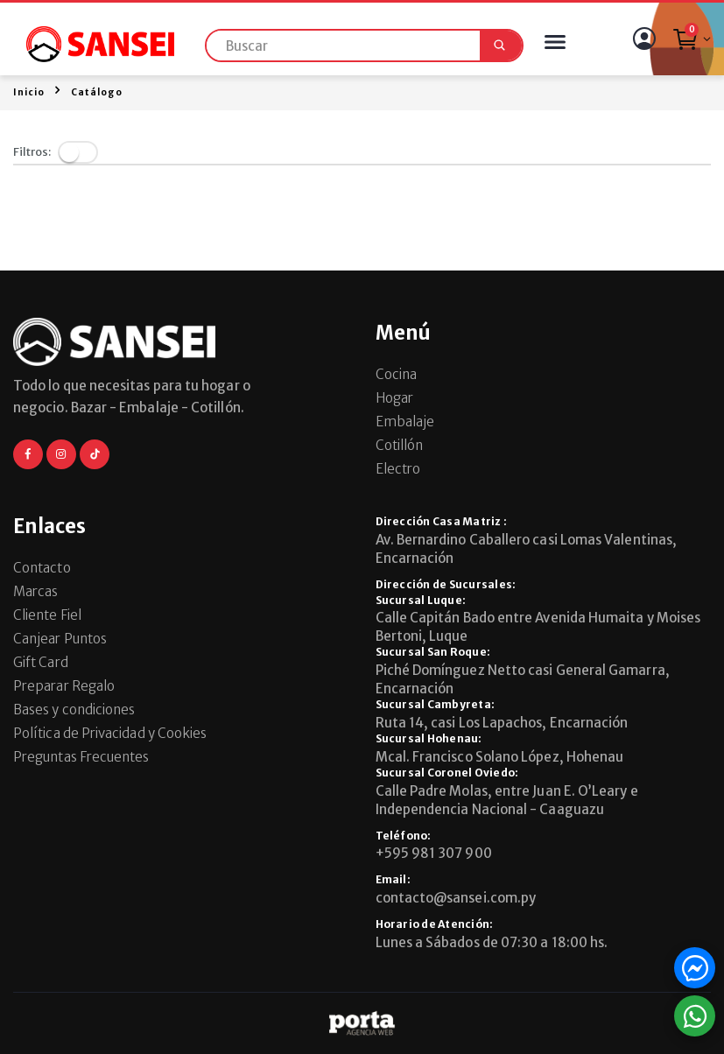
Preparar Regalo (64, 686)
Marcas (35, 591)
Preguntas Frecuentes (81, 756)
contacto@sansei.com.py (456, 897)
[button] (691, 44)
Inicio (29, 92)
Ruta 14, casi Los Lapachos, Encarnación (502, 722)
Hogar (394, 398)
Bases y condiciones (74, 709)
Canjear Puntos (60, 638)
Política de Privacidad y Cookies (110, 733)
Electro (398, 468)
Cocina (396, 374)
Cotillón (400, 445)
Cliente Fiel (47, 615)
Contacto (42, 567)
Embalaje (405, 421)
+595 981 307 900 (434, 853)
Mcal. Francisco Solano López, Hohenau (500, 756)
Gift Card (40, 662)
